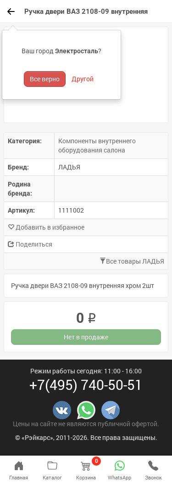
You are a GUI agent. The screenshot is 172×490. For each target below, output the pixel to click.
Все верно (45, 78)
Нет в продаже (86, 336)
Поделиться (30, 244)
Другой (83, 78)
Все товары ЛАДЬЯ (132, 261)
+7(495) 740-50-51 (86, 385)
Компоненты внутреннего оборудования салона (97, 145)
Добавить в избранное (46, 227)
